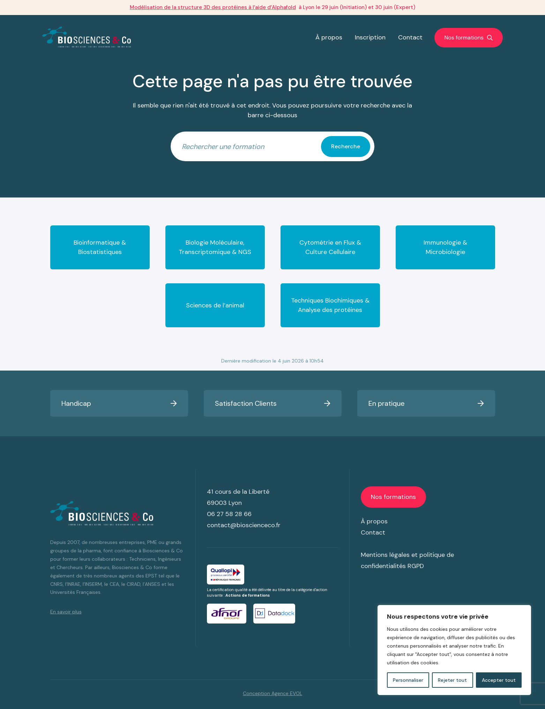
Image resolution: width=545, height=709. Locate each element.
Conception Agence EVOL (272, 693)
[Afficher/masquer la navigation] (468, 37)
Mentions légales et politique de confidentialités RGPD (407, 560)
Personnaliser (408, 680)
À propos (328, 37)
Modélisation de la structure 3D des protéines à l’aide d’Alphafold (213, 7)
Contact (410, 37)
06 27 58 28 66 (229, 514)
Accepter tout (499, 680)
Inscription (370, 37)
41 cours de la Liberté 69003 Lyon (238, 497)
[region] (454, 650)
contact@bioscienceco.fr (244, 525)
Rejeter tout (452, 680)
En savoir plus (66, 612)
